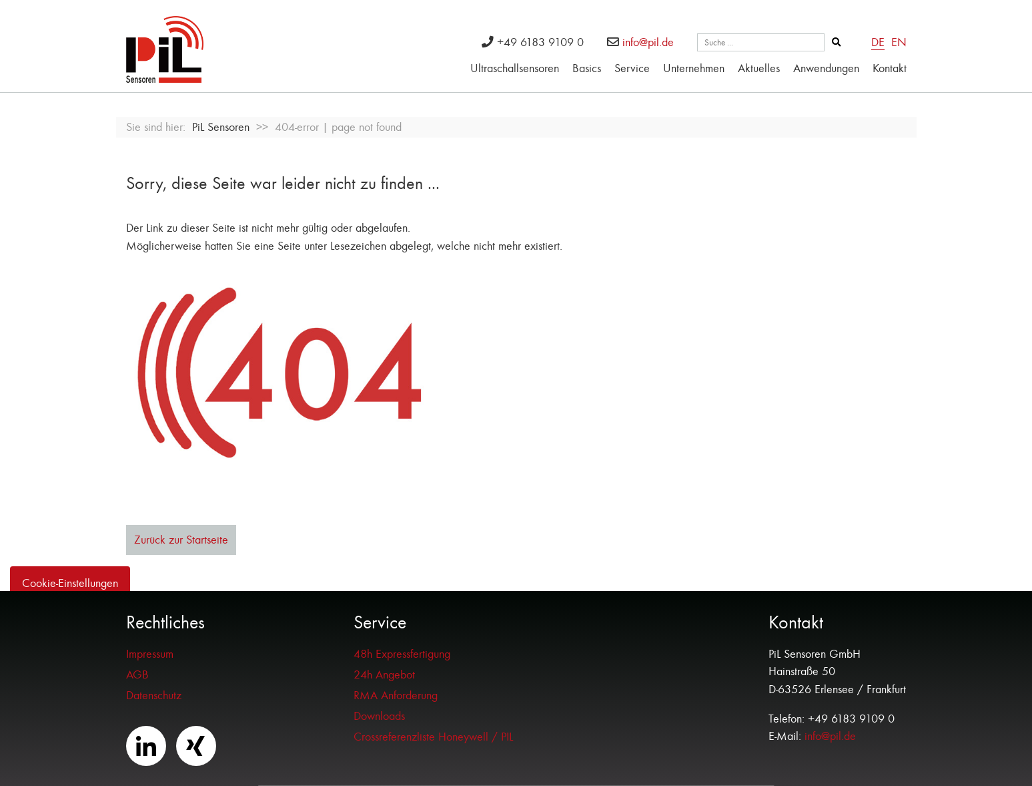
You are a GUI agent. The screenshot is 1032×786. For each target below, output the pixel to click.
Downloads (379, 716)
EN (899, 42)
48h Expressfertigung (402, 654)
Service (632, 68)
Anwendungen (826, 68)
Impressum (149, 654)
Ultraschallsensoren (514, 68)
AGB (137, 675)
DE (878, 42)
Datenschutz (153, 696)
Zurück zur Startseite (181, 540)
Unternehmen (693, 68)
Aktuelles (759, 68)
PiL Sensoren (220, 127)
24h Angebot (384, 675)
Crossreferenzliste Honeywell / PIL (433, 737)
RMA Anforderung (396, 696)
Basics (586, 68)
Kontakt (890, 68)
